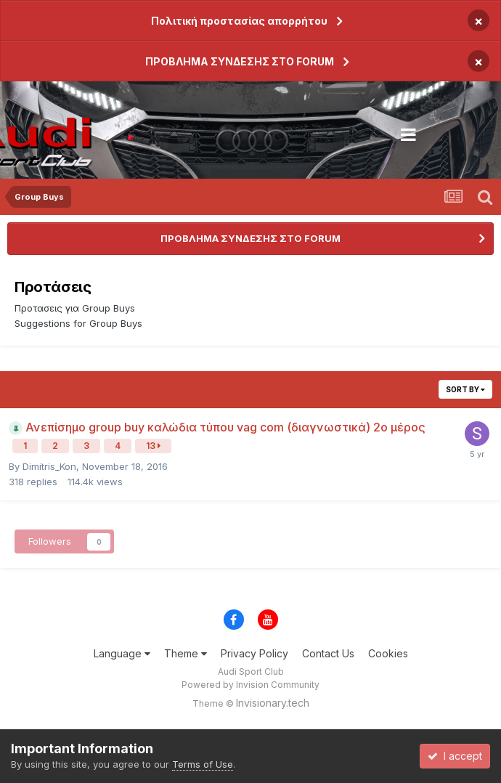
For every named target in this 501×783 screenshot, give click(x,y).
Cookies (388, 653)
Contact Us (328, 653)
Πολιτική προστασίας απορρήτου (239, 21)
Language (122, 653)
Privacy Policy (254, 653)
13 (153, 445)
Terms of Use (202, 764)
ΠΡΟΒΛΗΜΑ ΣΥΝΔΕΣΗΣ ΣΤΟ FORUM (239, 61)
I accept (455, 756)
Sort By (465, 389)
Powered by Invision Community (250, 684)
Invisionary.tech (272, 703)
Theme (185, 653)
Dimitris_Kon (49, 466)
